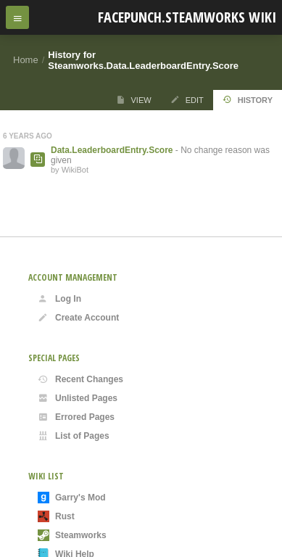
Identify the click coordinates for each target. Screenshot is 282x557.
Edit (187, 99)
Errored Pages (76, 417)
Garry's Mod (72, 497)
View (134, 99)
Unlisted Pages (77, 398)
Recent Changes (80, 379)
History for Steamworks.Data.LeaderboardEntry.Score (143, 60)
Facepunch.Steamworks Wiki (187, 17)
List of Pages (73, 436)
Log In (59, 299)
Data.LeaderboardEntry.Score (112, 150)
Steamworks (72, 535)
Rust (56, 516)
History (248, 99)
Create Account (78, 317)
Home (25, 59)
